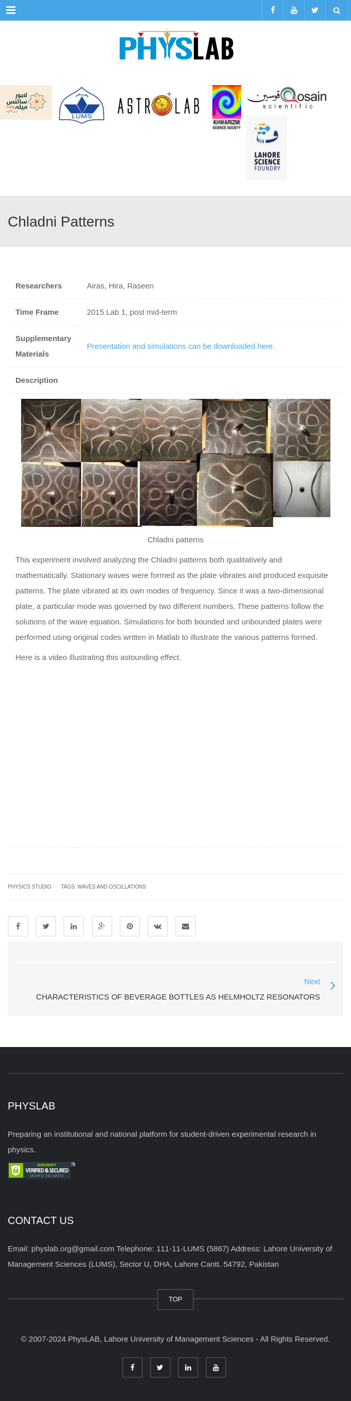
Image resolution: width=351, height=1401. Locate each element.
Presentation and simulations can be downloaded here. (181, 346)
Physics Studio (29, 887)
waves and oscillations (111, 887)
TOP (175, 1299)
